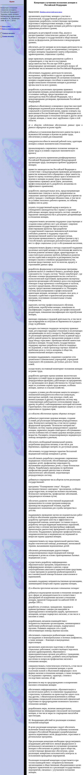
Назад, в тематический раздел (11, 29)
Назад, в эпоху (6, 26)
